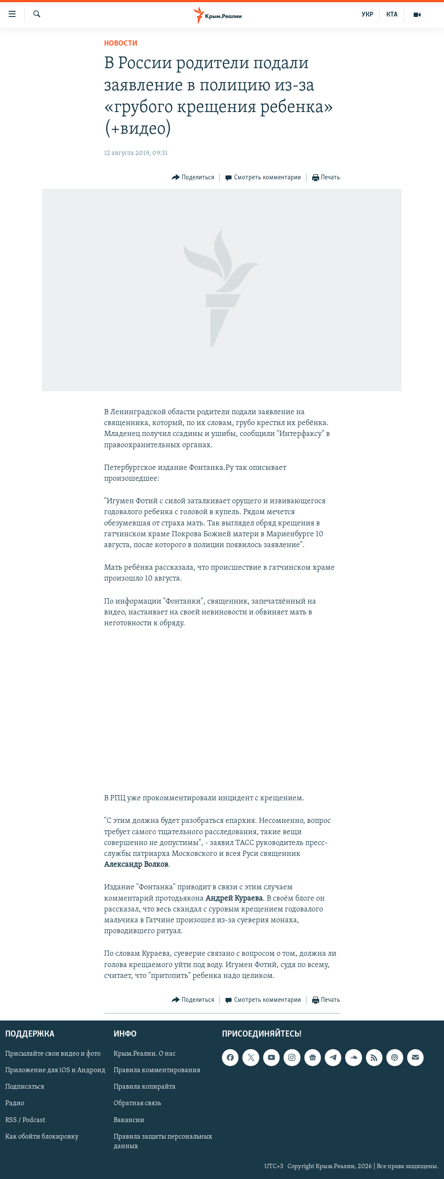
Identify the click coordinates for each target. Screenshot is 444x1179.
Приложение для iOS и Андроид (55, 1070)
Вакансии (129, 1120)
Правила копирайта (145, 1086)
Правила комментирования (157, 1070)
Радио (14, 1103)
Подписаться (24, 1086)
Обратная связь (137, 1103)
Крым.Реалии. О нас (145, 1053)
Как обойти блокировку (41, 1136)
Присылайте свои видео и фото (53, 1053)
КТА (392, 14)
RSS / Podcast (25, 1120)
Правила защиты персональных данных (163, 1141)
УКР (367, 14)
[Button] (193, 178)
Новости (120, 44)
